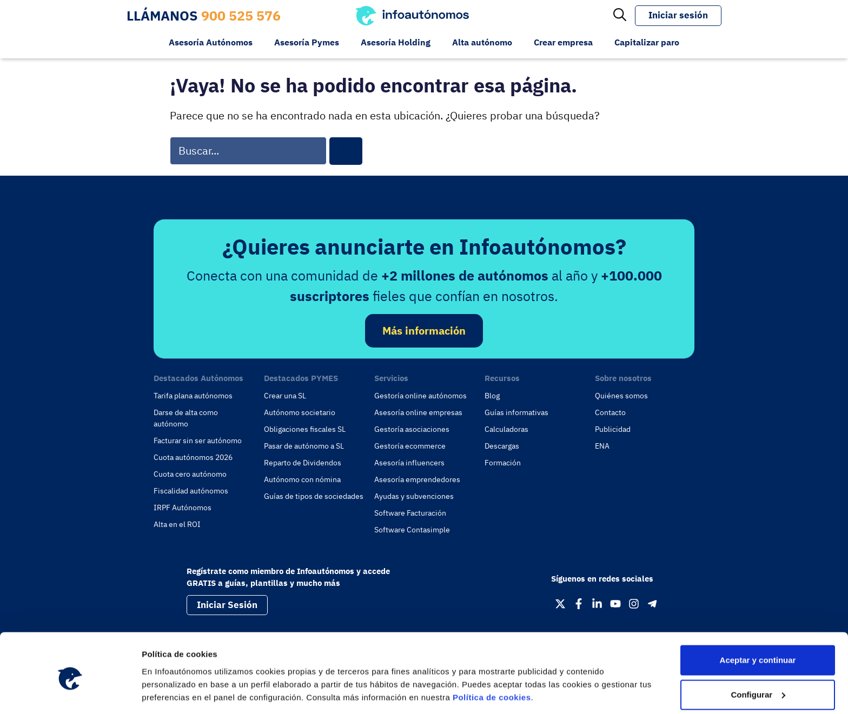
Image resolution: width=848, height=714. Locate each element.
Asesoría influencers (409, 463)
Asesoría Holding (395, 42)
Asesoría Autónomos (211, 42)
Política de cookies (492, 653)
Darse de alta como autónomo (186, 418)
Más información (424, 330)
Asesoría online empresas (418, 412)
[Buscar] (345, 151)
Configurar (758, 651)
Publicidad (613, 429)
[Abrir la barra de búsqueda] (619, 15)
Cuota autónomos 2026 (193, 457)
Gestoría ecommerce (410, 446)
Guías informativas (516, 412)
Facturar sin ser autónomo (198, 440)
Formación (503, 463)
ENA (602, 446)
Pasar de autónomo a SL (304, 446)
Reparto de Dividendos (302, 463)
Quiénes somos (621, 396)
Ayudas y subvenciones (414, 496)
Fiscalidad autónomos (191, 491)
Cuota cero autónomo (190, 474)
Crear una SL (285, 396)
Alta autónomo (482, 42)
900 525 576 (241, 15)
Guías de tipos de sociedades (313, 496)
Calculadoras (506, 429)
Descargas (502, 446)
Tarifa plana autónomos (193, 396)
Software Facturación (410, 513)
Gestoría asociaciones (411, 429)
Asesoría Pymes (306, 42)
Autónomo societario (299, 412)
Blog (492, 396)
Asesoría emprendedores (417, 479)
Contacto (610, 412)
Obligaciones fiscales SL (305, 429)
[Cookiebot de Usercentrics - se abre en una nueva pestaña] (70, 693)
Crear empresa (563, 42)
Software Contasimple (412, 530)
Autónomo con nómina (302, 479)
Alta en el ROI (177, 524)
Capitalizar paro (646, 42)
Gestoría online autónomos (420, 396)
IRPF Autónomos (182, 507)
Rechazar (758, 685)
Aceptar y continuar (758, 616)
